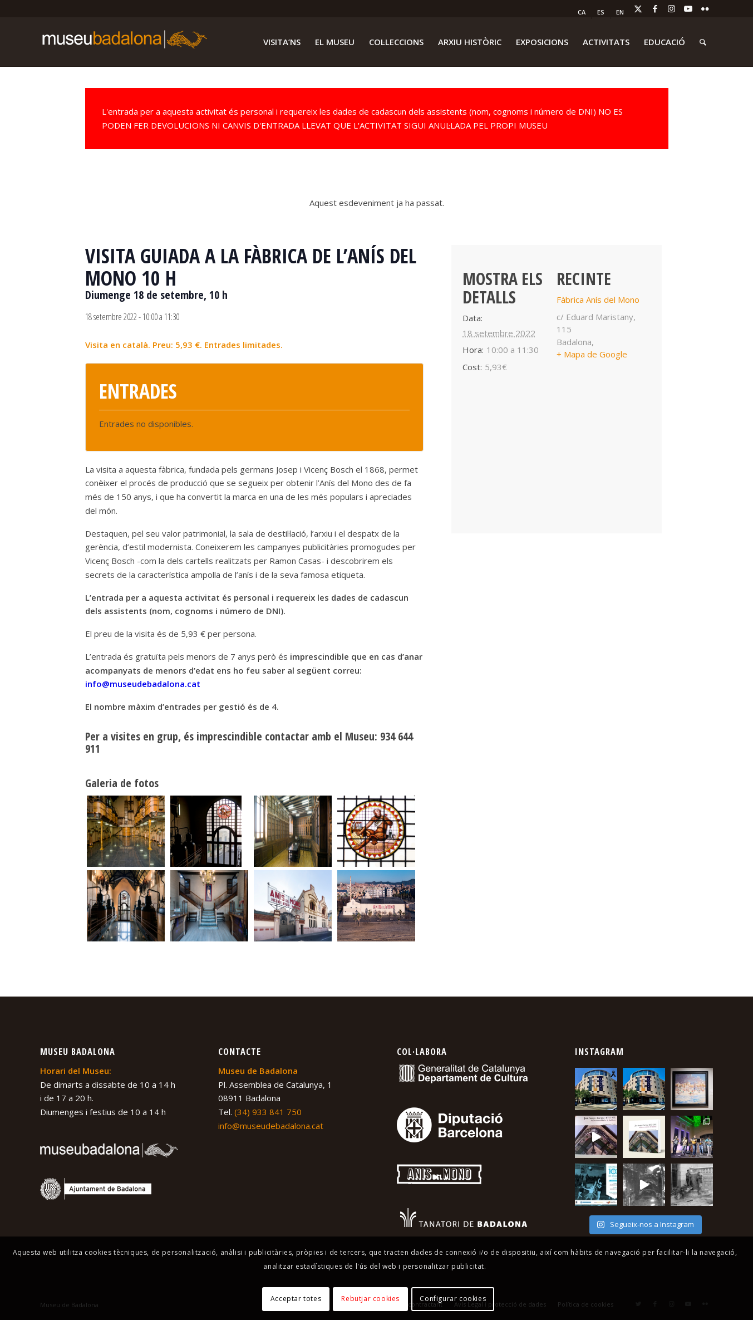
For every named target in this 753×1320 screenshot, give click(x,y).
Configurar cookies (453, 1298)
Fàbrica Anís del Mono (598, 299)
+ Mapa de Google (592, 354)
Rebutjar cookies (370, 1298)
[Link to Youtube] (688, 8)
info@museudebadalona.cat (142, 683)
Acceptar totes (295, 1298)
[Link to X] (638, 8)
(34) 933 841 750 (268, 1111)
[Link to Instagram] (671, 8)
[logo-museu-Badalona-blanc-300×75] (123, 41)
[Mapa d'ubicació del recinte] (556, 459)
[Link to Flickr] (705, 8)
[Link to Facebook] (655, 8)
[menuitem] (582, 12)
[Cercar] (702, 41)
